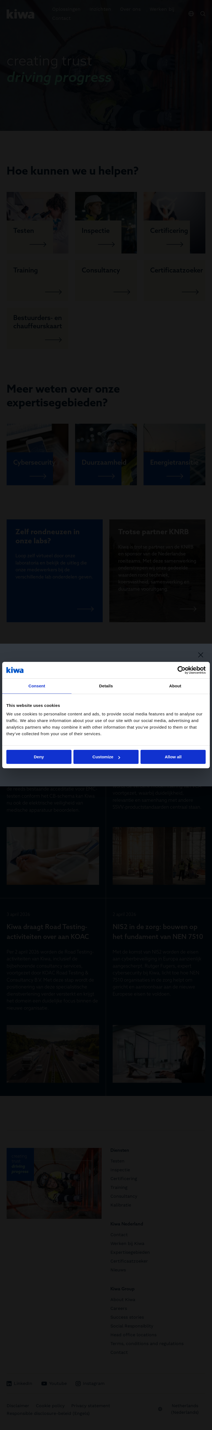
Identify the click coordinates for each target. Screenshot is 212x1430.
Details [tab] (106, 686)
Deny (39, 756)
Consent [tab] (36, 686)
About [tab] (175, 686)
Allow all (173, 756)
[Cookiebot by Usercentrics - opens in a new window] (181, 670)
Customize (106, 756)
